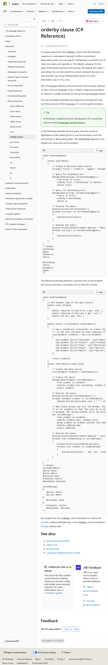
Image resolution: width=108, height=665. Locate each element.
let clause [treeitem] (14, 147)
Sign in (102, 3)
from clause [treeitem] (15, 111)
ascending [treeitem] (14, 152)
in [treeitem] (11, 178)
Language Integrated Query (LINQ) (63, 552)
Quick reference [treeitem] (17, 106)
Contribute (49, 659)
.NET (53, 21)
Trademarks (22, 663)
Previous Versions (24, 659)
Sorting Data (63, 79)
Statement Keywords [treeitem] (17, 61)
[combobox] (19, 24)
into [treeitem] (12, 131)
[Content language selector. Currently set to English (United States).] (15, 652)
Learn (43, 21)
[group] (73, 214)
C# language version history (71, 122)
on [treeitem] (11, 162)
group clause (52, 548)
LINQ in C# (51, 544)
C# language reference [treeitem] (15, 31)
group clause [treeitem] (15, 126)
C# (60, 21)
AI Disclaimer (8, 659)
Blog (37, 659)
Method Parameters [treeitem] (16, 66)
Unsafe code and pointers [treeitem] (17, 203)
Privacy (60, 659)
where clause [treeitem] (15, 116)
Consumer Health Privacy (80, 659)
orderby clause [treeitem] (16, 136)
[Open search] (95, 3)
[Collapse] (34, 18)
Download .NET (96, 11)
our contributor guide (54, 591)
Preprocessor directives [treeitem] (16, 208)
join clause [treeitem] (14, 142)
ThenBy (44, 526)
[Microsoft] (5, 4)
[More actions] (103, 21)
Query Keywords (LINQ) (57, 540)
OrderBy (45, 522)
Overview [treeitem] (12, 51)
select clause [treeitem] (15, 121)
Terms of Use (7, 663)
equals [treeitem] (13, 167)
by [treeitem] (11, 172)
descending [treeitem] (15, 157)
